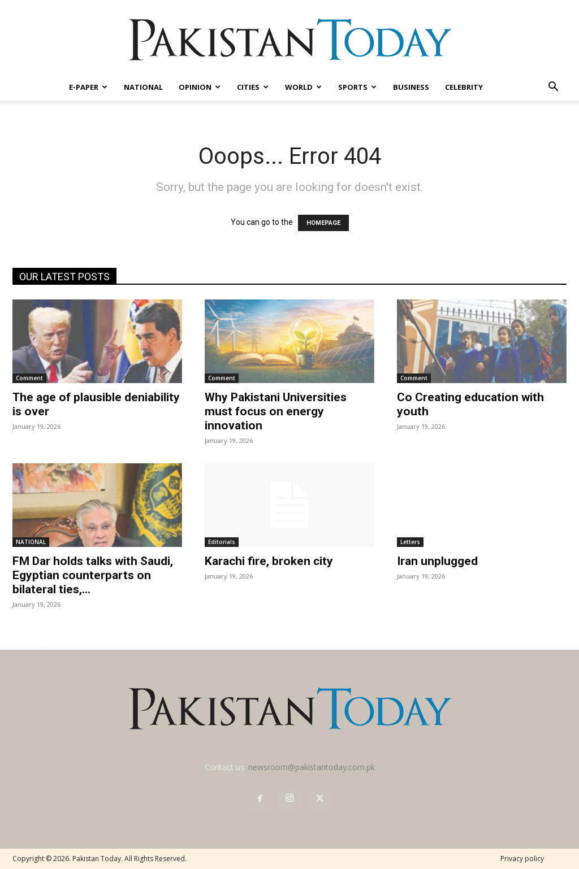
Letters (410, 542)
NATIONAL (143, 87)
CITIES (253, 87)
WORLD (303, 87)
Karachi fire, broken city (269, 561)
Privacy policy (522, 858)
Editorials (221, 542)
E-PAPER (88, 87)
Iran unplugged (437, 561)
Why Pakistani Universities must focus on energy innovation (276, 411)
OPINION (200, 87)
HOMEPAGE (323, 223)
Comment (29, 378)
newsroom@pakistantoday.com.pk (311, 767)
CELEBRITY (464, 87)
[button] (553, 87)
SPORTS (357, 87)
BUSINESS (411, 87)
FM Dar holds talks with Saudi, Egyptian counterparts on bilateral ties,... (92, 575)
